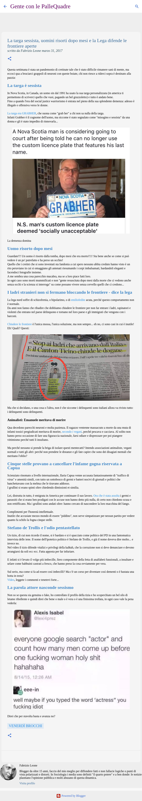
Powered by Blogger (71, 795)
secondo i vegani (72, 431)
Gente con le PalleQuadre (40, 6)
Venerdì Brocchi (25, 726)
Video (10, 579)
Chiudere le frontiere (19, 324)
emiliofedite (78, 299)
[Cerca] (75, 6)
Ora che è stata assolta (106, 495)
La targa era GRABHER (21, 113)
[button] (9, 59)
